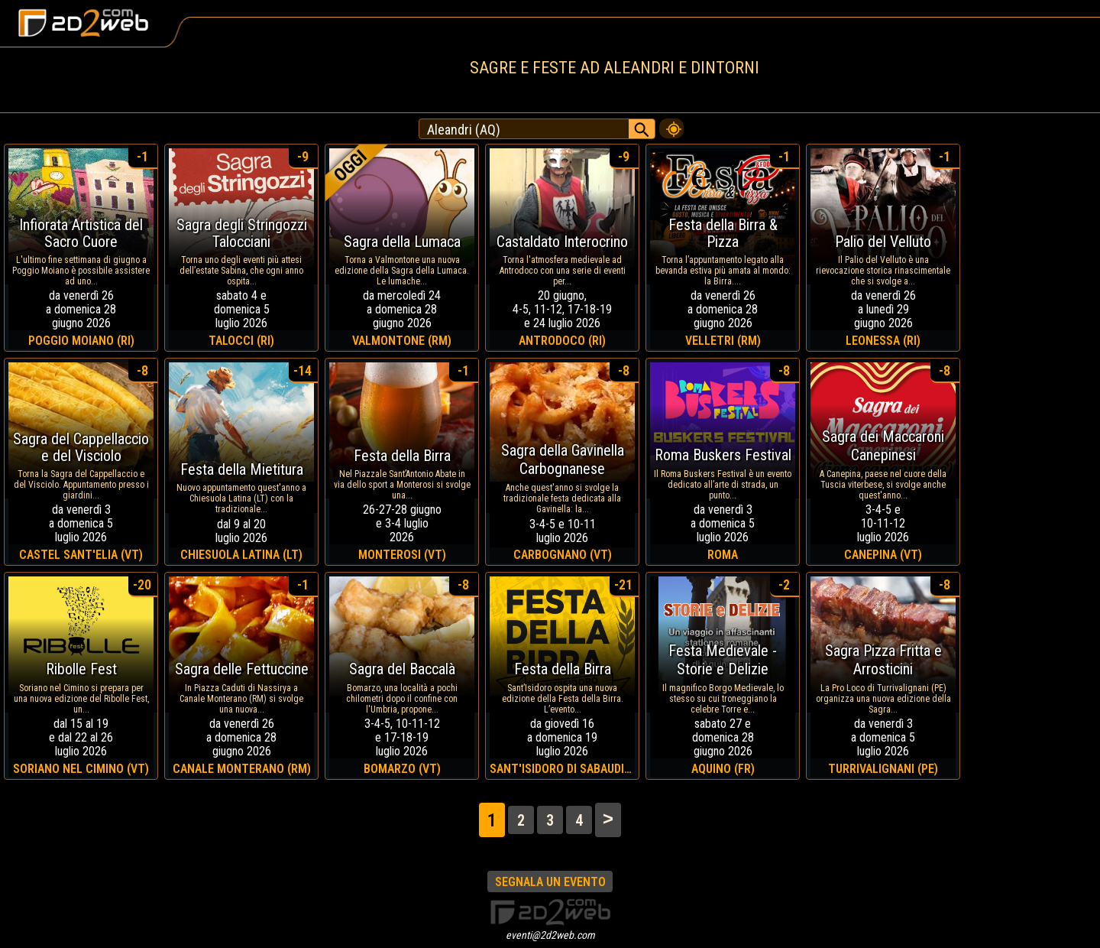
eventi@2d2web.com (550, 935)
